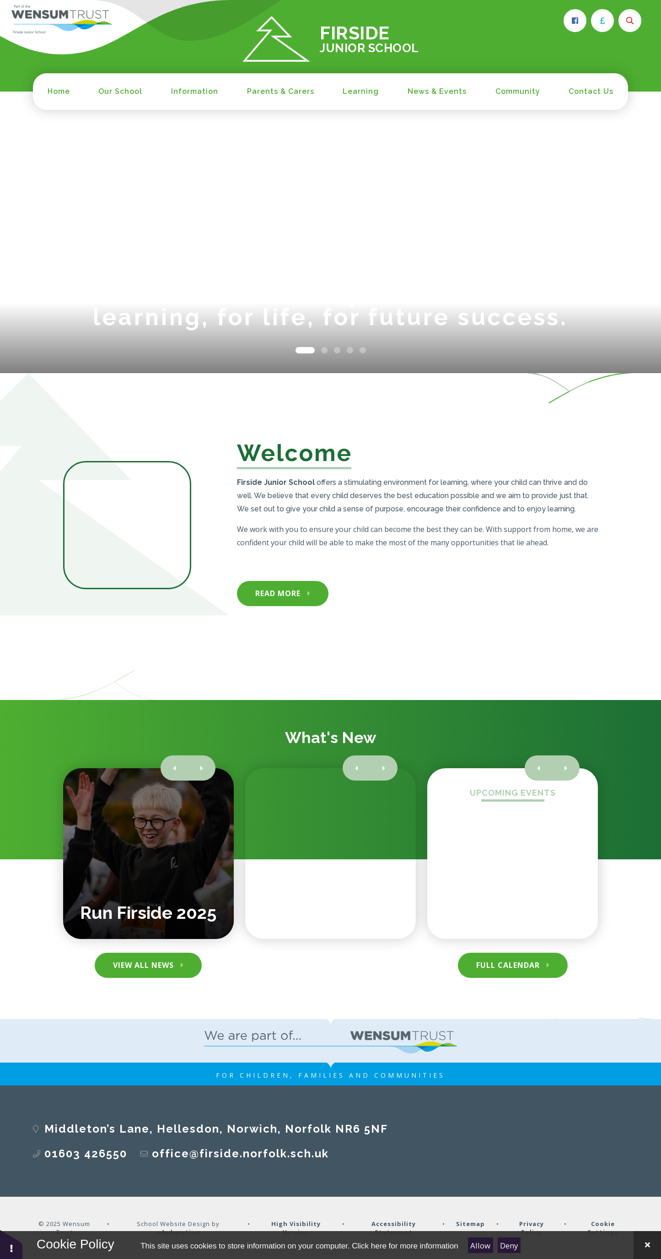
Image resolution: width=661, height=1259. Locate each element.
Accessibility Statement (393, 1228)
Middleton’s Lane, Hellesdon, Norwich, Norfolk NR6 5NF (216, 1128)
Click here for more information (405, 1246)
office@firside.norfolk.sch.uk (240, 1153)
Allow (480, 1245)
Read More (278, 593)
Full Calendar (508, 965)
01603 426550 (85, 1153)
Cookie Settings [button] (602, 1228)
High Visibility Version (296, 1228)
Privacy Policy (531, 1228)
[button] (11, 1244)
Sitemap (470, 1224)
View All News (143, 965)
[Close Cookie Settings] (647, 1245)
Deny (509, 1245)
